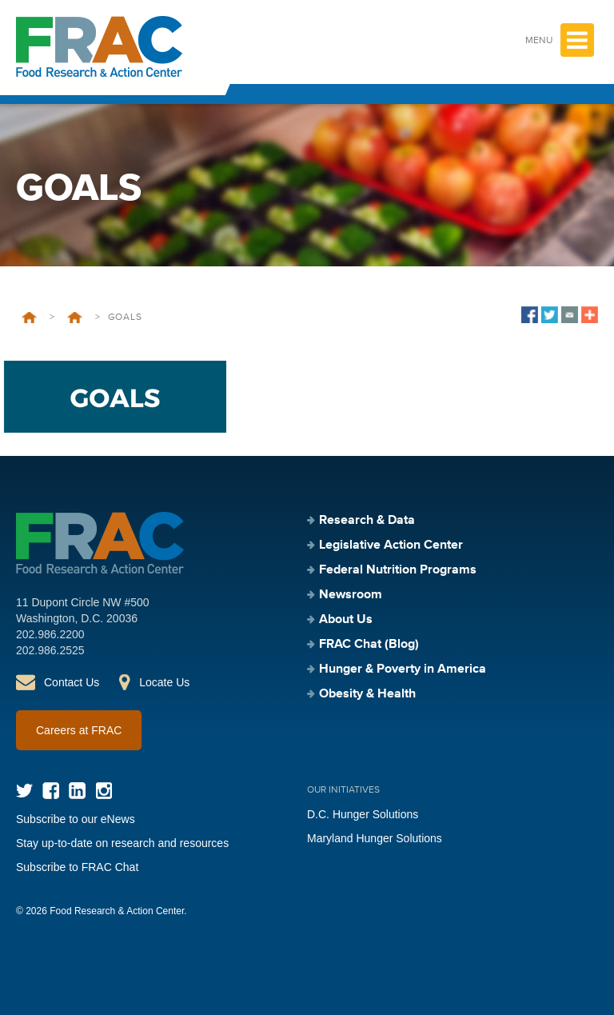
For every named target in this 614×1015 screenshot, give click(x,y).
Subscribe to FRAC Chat (77, 867)
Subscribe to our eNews (75, 819)
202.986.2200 (50, 634)
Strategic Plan (75, 317)
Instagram (103, 790)
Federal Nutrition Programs (397, 570)
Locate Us (164, 682)
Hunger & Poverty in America (402, 669)
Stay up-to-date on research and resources (122, 843)
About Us (346, 619)
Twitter (24, 790)
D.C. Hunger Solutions (362, 814)
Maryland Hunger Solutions (374, 838)
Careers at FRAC (79, 730)
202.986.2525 (50, 650)
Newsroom (350, 595)
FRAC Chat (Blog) (369, 644)
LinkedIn (77, 790)
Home (29, 317)
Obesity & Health (367, 694)
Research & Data (367, 520)
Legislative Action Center (391, 545)
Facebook (50, 790)
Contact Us (71, 682)
